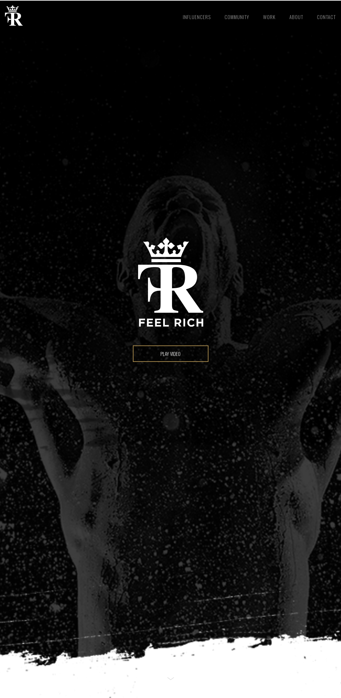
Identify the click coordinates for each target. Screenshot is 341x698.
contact (326, 16)
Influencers (197, 16)
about (296, 16)
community (237, 16)
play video (170, 353)
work (269, 16)
